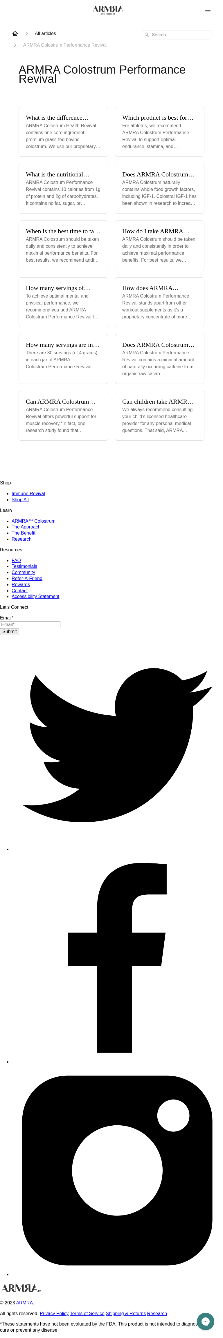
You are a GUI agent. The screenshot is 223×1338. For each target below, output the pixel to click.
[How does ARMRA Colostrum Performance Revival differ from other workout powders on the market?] (159, 302)
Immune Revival (28, 493)
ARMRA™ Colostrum (33, 521)
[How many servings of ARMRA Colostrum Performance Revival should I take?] (63, 302)
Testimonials (24, 566)
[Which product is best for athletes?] (159, 132)
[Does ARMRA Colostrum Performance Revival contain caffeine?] (159, 359)
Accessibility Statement (36, 596)
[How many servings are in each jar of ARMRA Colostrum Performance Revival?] (63, 359)
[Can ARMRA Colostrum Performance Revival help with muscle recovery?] (63, 416)
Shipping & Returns (126, 1313)
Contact (20, 590)
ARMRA (24, 1302)
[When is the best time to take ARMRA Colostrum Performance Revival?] (63, 245)
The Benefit (23, 533)
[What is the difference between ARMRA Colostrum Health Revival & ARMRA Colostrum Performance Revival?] (63, 132)
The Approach (26, 526)
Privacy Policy (54, 1313)
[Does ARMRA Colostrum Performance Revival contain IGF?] (159, 189)
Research (21, 539)
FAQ (16, 560)
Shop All (20, 499)
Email (6, 617)
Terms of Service (87, 1313)
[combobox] (176, 34)
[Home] (15, 33)
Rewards (21, 584)
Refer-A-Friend (27, 578)
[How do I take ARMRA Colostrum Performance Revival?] (159, 245)
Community (23, 572)
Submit (9, 631)
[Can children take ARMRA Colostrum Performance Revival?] (159, 416)
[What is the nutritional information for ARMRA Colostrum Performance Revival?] (63, 189)
